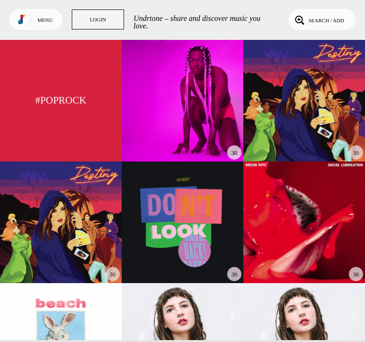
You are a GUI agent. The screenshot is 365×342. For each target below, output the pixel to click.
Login (98, 19)
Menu (45, 20)
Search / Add (318, 19)
